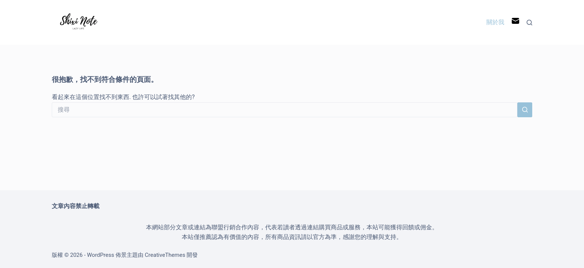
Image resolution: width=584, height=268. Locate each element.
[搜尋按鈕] (524, 109)
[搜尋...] (284, 109)
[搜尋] (529, 22)
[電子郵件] (515, 22)
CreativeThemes (165, 255)
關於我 (495, 22)
